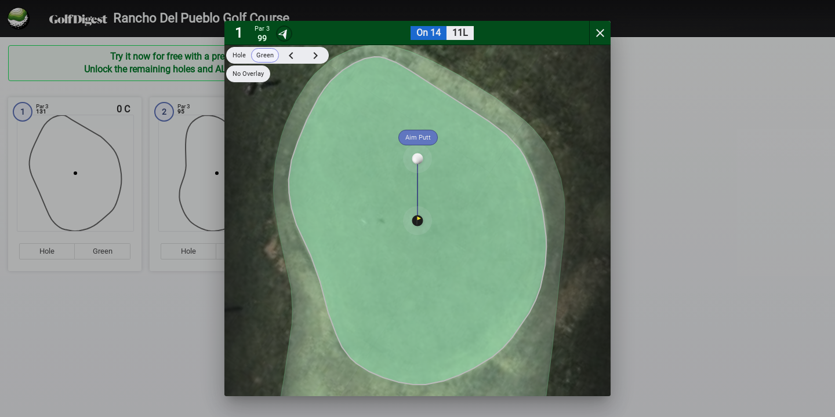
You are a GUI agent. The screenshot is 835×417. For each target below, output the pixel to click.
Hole (239, 55)
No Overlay (248, 74)
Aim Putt (418, 137)
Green (265, 55)
